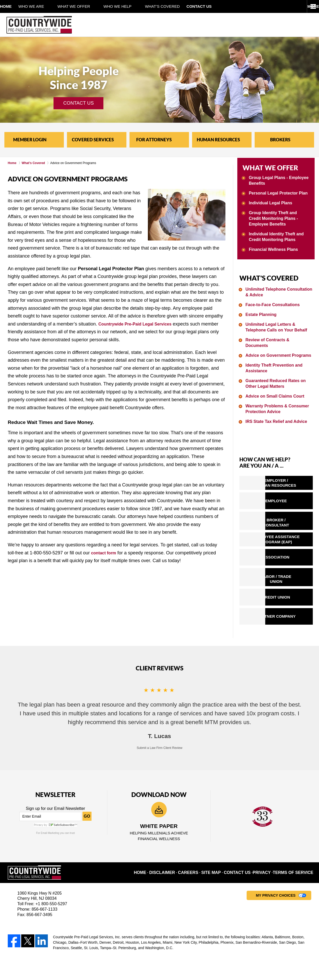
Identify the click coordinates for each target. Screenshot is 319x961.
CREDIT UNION (289, 555)
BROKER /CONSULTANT (288, 497)
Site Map (222, 826)
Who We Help (131, 6)
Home (12, 6)
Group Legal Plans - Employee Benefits (277, 179)
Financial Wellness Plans (272, 246)
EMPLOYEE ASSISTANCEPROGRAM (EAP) (289, 511)
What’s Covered (175, 6)
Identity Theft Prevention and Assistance (272, 355)
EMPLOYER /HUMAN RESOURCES (289, 467)
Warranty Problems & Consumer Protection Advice (275, 395)
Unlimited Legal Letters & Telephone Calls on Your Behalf (279, 321)
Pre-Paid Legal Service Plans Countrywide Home (39, 25)
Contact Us (219, 6)
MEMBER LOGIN (30, 139)
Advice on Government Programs (276, 343)
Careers (201, 826)
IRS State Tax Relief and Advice (274, 408)
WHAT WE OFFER (263, 167)
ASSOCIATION (289, 526)
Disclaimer (177, 826)
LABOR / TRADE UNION (289, 540)
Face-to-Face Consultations (271, 299)
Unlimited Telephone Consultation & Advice (279, 287)
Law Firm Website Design (283, 943)
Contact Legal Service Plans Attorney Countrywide (273, 25)
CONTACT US (78, 103)
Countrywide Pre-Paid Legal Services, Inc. (72, 942)
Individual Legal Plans (269, 200)
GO (87, 770)
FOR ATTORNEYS (154, 139)
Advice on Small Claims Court (273, 383)
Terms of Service (297, 826)
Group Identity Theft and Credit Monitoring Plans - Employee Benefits (277, 216)
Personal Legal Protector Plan (276, 191)
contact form (105, 552)
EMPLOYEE (289, 482)
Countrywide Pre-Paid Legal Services (139, 324)
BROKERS (280, 139)
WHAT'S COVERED (261, 274)
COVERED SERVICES (93, 139)
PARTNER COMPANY (289, 571)
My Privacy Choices (275, 849)
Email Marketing (50, 786)
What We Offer (87, 6)
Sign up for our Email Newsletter (55, 762)
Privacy (269, 826)
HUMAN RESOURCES (218, 139)
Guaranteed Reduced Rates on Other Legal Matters (274, 371)
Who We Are (44, 6)
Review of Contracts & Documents (277, 333)
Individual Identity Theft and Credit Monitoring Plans (274, 234)
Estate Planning (260, 308)
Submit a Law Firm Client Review (160, 701)
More (307, 6)
